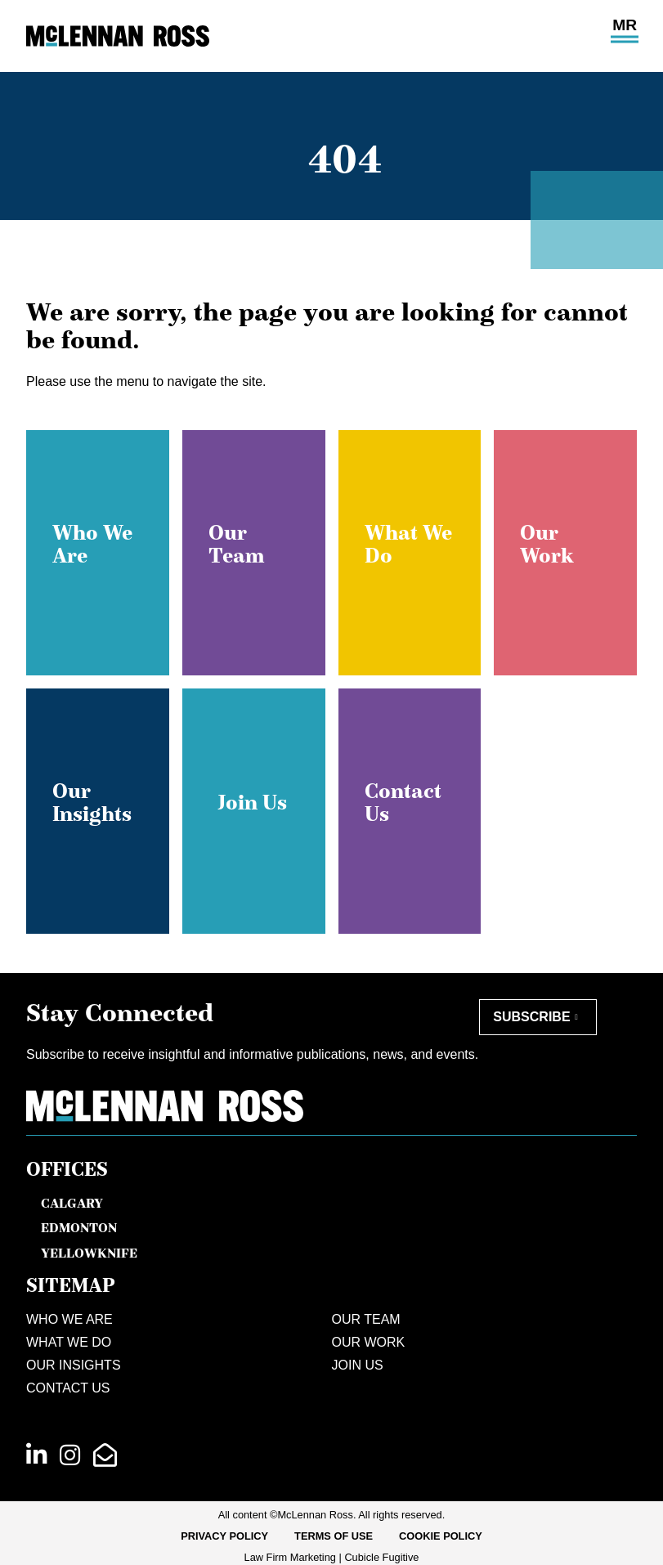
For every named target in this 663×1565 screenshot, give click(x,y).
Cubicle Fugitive (381, 1557)
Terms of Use (333, 1536)
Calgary (72, 1203)
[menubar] (331, 1536)
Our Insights (73, 1365)
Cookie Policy (440, 1536)
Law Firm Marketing (290, 1557)
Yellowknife (89, 1252)
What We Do (68, 1342)
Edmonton (79, 1227)
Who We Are (69, 1319)
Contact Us (68, 1388)
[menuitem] (224, 1536)
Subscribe (531, 1017)
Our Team (366, 1319)
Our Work (368, 1342)
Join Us (357, 1365)
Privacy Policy (224, 1536)
